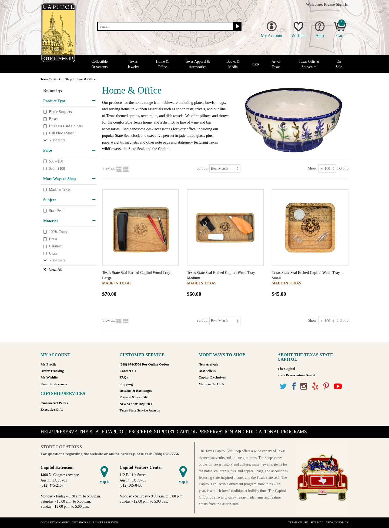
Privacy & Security (134, 397)
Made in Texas (60, 190)
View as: (108, 168)
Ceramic (55, 246)
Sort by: (202, 168)
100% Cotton (58, 232)
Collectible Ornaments (100, 64)
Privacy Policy (337, 522)
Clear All (55, 269)
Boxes (53, 119)
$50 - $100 (57, 169)
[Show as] (327, 168)
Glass (53, 253)
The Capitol (286, 369)
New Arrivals (208, 364)
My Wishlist (49, 377)
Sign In (342, 4)
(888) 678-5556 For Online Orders (145, 364)
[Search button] (237, 26)
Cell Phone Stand (61, 133)
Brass (53, 239)
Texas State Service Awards (140, 410)
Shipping (126, 384)
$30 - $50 (56, 161)
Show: (312, 168)
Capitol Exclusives (212, 377)
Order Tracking (52, 371)
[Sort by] (224, 168)
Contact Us (128, 371)
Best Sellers (207, 371)
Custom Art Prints (54, 403)
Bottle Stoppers (60, 112)
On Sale (339, 64)
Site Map (316, 522)
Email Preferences (54, 384)
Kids (255, 64)
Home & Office (162, 64)
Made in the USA (211, 384)
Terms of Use (298, 522)
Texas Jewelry (133, 64)
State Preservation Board (296, 375)
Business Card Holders (66, 126)
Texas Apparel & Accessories (197, 64)
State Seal (56, 211)
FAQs (124, 377)
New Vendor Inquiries (136, 404)
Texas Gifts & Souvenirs (309, 64)
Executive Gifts (52, 409)
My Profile (48, 364)
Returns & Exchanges (136, 391)
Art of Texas (275, 64)
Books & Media (233, 64)
